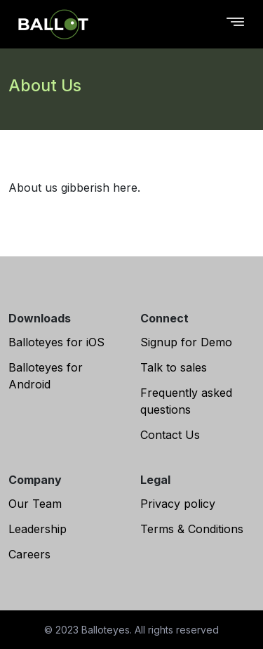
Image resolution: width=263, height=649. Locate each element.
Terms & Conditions (191, 529)
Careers (29, 554)
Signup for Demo (186, 342)
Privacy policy (177, 504)
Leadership (37, 529)
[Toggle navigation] (235, 25)
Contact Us (170, 435)
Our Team (35, 504)
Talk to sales (173, 367)
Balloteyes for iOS (56, 342)
